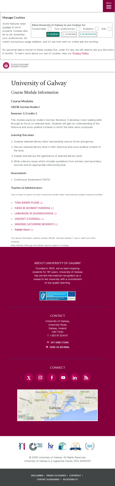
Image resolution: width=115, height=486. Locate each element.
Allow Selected (89, 34)
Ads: (103, 28)
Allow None (71, 34)
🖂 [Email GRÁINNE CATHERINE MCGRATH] (56, 224)
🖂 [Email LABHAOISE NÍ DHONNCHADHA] (55, 213)
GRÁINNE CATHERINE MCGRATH (34, 224)
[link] (22, 446)
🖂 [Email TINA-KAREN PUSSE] (41, 202)
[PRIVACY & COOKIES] (58, 475)
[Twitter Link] (28, 377)
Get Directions (60, 342)
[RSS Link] (86, 377)
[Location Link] (57, 418)
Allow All (54, 34)
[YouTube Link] (63, 377)
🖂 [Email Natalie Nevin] (32, 229)
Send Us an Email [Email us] (60, 347)
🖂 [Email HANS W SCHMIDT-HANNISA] (52, 207)
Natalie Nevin (22, 229)
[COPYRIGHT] (76, 475)
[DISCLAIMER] (38, 475)
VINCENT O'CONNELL (28, 218)
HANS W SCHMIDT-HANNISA (32, 207)
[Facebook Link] (51, 377)
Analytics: (88, 28)
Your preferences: (64, 28)
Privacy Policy (80, 53)
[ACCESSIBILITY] (70, 479)
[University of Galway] (15, 66)
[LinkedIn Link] (74, 377)
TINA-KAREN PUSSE (27, 202)
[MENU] (109, 6)
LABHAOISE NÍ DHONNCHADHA (34, 213)
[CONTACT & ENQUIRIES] (49, 479)
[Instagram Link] (40, 377)
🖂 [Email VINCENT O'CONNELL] (42, 218)
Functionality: (39, 28)
